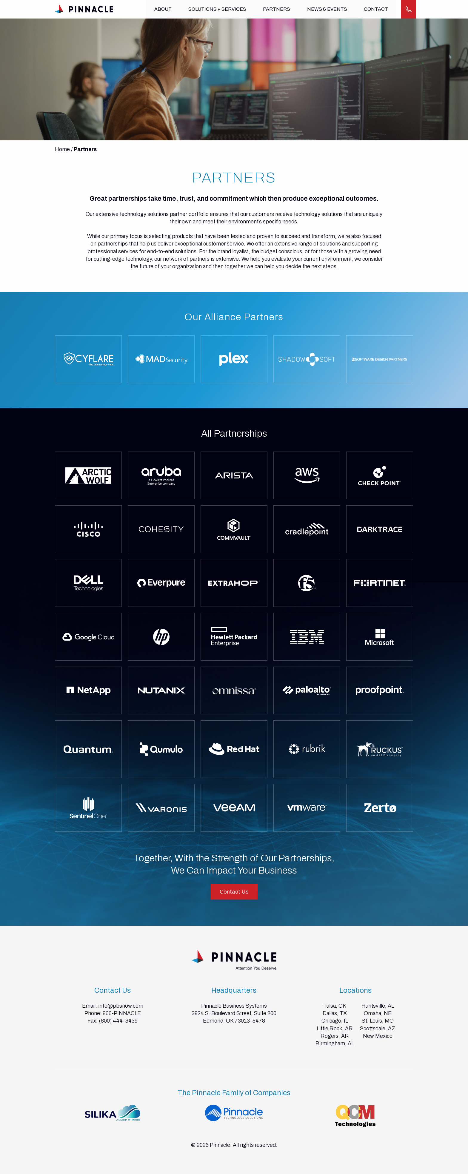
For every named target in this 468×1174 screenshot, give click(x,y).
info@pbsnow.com (120, 1006)
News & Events (326, 9)
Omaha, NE (378, 1013)
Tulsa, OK (334, 1006)
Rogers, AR (335, 1036)
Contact (375, 9)
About (163, 9)
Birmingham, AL (334, 1043)
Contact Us (234, 892)
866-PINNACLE (122, 1013)
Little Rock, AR (335, 1029)
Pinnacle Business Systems (234, 1006)
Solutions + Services (217, 9)
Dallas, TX (335, 1013)
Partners (276, 9)
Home (62, 149)
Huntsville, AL (377, 1006)
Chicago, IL (334, 1021)
